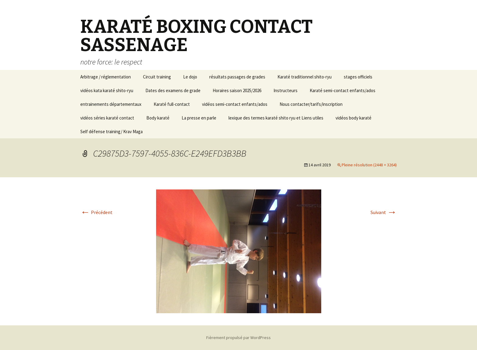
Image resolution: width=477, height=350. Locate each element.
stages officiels (358, 77)
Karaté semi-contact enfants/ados (342, 90)
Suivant (384, 212)
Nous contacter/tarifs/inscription (311, 104)
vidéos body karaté (353, 118)
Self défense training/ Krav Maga (111, 131)
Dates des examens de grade (172, 90)
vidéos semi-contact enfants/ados (234, 104)
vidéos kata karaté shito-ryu (106, 90)
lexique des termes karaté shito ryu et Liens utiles (275, 118)
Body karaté (157, 118)
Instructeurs (285, 90)
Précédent (96, 212)
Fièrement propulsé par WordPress (238, 337)
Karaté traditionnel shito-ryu (304, 77)
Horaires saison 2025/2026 (237, 90)
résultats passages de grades (237, 77)
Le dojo (190, 77)
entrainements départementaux (110, 104)
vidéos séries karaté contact (107, 118)
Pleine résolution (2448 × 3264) (369, 165)
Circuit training (157, 77)
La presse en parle (199, 118)
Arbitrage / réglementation (105, 77)
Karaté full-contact (172, 104)
